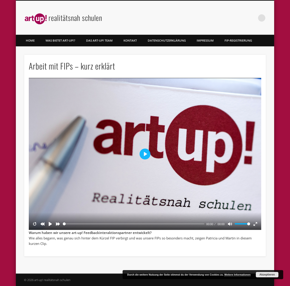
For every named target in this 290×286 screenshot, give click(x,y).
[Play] (50, 224)
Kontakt (130, 40)
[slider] (133, 224)
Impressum (205, 40)
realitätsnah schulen (75, 17)
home (30, 40)
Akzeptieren (267, 274)
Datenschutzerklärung (167, 40)
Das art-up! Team (99, 40)
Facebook (252, 18)
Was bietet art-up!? (60, 40)
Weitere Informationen (237, 274)
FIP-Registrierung (238, 40)
